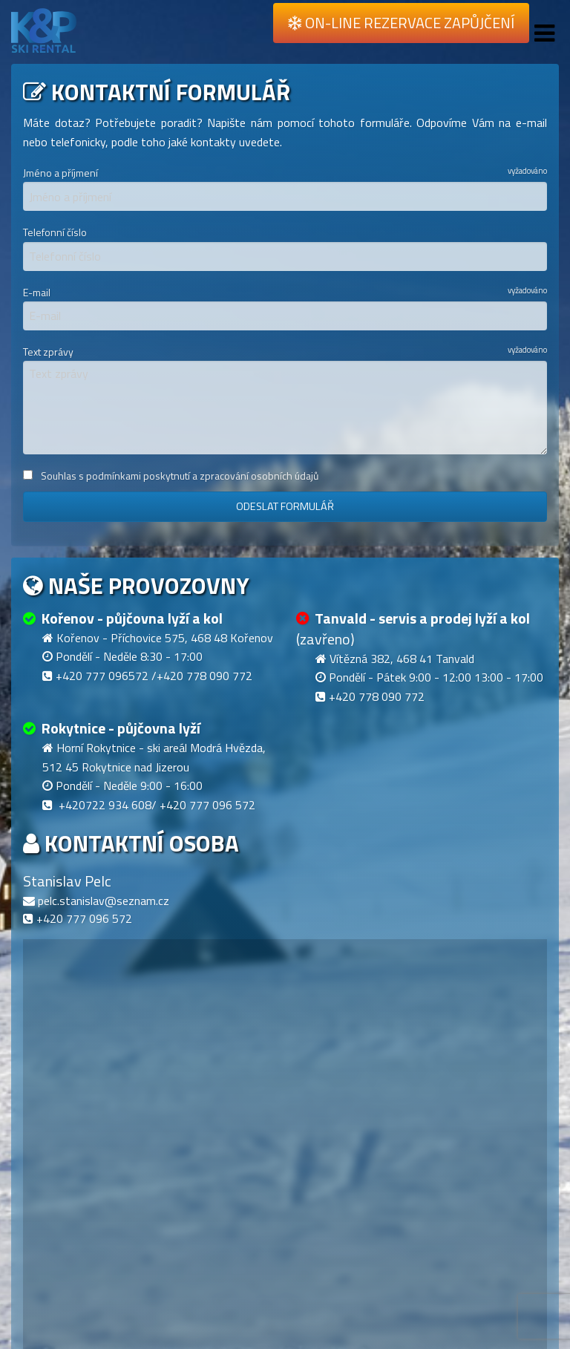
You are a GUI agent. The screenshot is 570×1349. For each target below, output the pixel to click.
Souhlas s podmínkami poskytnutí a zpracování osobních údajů (170, 475)
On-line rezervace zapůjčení (401, 22)
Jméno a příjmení (285, 187)
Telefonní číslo (285, 247)
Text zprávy (285, 398)
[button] (215, 1287)
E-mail (285, 306)
